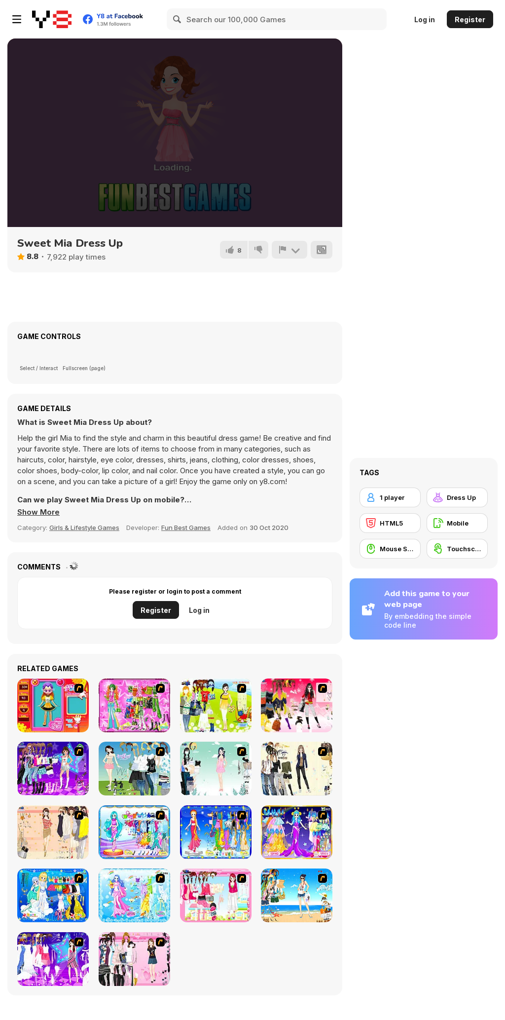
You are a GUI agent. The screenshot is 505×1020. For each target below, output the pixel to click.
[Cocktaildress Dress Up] (53, 832)
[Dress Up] (457, 497)
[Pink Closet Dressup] (216, 895)
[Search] (177, 19)
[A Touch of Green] (134, 705)
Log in (424, 19)
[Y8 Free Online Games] (52, 19)
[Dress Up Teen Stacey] (296, 705)
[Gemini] (53, 895)
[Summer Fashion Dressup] (134, 959)
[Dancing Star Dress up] (53, 768)
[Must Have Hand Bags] (216, 705)
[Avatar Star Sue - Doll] (53, 705)
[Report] (289, 250)
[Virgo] (216, 832)
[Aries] (296, 832)
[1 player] (390, 497)
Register (470, 19)
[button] (38, 512)
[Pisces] (134, 832)
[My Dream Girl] (134, 768)
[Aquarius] (134, 895)
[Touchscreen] (457, 549)
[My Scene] (53, 959)
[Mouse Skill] (390, 549)
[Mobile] (457, 523)
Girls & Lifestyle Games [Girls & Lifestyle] (84, 527)
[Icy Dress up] (216, 768)
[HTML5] (390, 523)
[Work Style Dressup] (296, 768)
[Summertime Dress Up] (296, 895)
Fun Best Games (186, 527)
